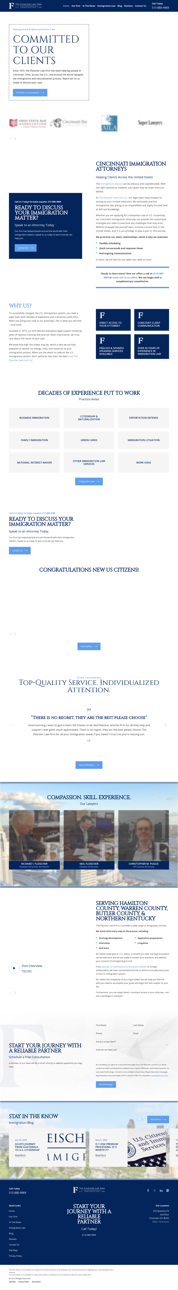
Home (12, 1251)
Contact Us (14, 1285)
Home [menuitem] (66, 5)
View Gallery (89, 686)
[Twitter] (154, 1230)
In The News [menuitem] (89, 5)
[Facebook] (148, 1230)
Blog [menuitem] (120, 5)
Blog (11, 1273)
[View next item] (15, 138)
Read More (158, 1160)
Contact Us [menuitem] (140, 5)
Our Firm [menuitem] (75, 5)
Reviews (13, 1279)
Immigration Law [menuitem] (106, 5)
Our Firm (13, 1257)
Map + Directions (161, 1262)
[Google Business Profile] (167, 1230)
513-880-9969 (160, 7)
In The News (15, 1262)
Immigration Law (89, 491)
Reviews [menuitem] (128, 5)
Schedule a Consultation (30, 92)
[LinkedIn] (161, 1230)
